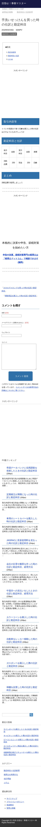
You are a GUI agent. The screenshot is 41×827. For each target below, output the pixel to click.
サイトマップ (12, 799)
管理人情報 (11, 808)
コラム (6, 783)
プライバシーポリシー (15, 802)
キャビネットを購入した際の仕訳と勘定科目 (21, 736)
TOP (13, 9)
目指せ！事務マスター (14, 3)
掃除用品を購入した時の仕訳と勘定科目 (20, 296)
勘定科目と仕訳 (13, 56)
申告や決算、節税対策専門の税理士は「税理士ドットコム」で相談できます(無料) (20, 258)
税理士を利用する (11, 775)
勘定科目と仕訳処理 (9, 34)
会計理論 (7, 779)
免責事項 (10, 805)
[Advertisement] (20, 92)
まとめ (10, 59)
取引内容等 (12, 52)
